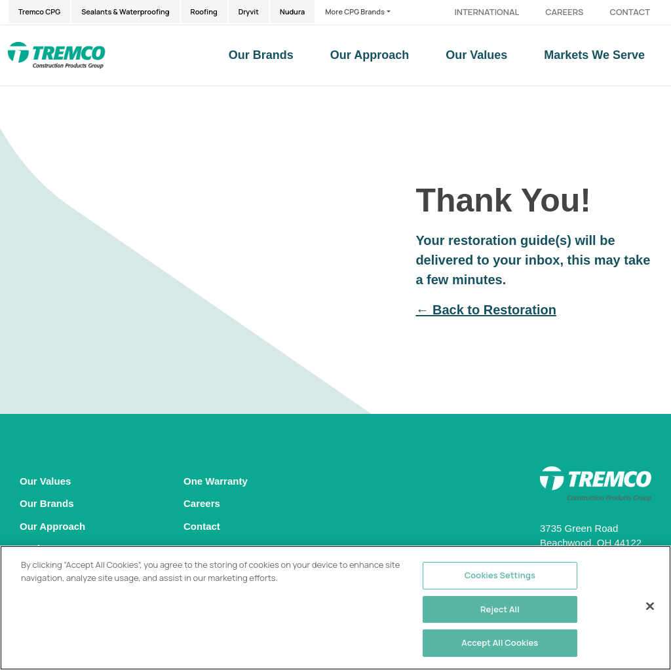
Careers (564, 12)
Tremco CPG (39, 11)
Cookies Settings (500, 575)
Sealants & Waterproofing (125, 11)
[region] (335, 608)
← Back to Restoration (485, 310)
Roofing (204, 11)
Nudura (292, 11)
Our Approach (369, 55)
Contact (629, 12)
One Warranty (215, 481)
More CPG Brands (355, 11)
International (486, 12)
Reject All (500, 609)
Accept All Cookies (499, 642)
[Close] (650, 606)
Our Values (476, 55)
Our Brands (261, 55)
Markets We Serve (594, 55)
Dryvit (249, 11)
